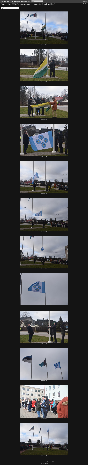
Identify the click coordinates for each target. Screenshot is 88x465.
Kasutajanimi (84, 1)
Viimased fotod (25, 1)
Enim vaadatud (15, 1)
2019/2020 (12, 4)
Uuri (8, 1)
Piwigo (46, 463)
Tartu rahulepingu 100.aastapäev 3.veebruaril (34, 4)
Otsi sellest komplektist (11, 8)
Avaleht (3, 4)
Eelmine (39, 461)
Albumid (3, 1)
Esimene (34, 461)
